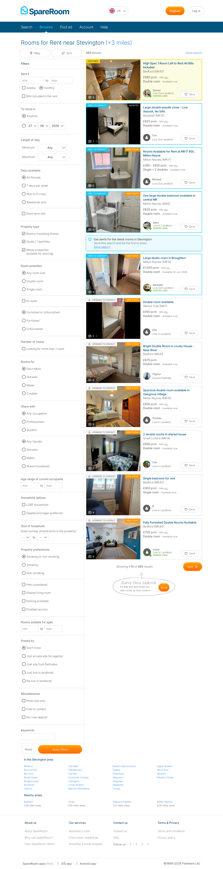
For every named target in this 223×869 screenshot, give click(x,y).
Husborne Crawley (78, 777)
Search (26, 27)
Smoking (32, 565)
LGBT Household (37, 505)
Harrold (72, 773)
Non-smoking (35, 573)
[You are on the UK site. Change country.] (118, 11)
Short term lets (35, 213)
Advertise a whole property (86, 844)
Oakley (116, 769)
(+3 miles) (119, 42)
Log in (196, 11)
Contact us (120, 831)
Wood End (162, 769)
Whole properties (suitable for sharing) (39, 251)
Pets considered (36, 584)
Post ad (66, 27)
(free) (38, 863)
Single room (34, 289)
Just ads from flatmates (42, 664)
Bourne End (30, 769)
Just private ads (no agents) (45, 656)
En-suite (31, 301)
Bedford (28, 766)
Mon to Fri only (36, 194)
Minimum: (28, 147)
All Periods (34, 177)
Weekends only (36, 202)
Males (30, 385)
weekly (31, 88)
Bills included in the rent (41, 96)
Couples (32, 393)
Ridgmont (118, 777)
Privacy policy (166, 837)
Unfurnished (35, 329)
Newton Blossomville (124, 766)
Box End (28, 773)
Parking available (37, 601)
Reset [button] (28, 749)
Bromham (29, 784)
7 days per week (37, 185)
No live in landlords (39, 681)
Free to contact (36, 709)
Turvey (116, 788)
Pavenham (118, 773)
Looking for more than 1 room (45, 349)
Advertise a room (79, 831)
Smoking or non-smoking (43, 556)
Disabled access (37, 609)
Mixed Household (38, 466)
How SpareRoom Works (40, 844)
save (164, 587)
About (36, 831)
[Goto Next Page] (192, 566)
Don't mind (34, 648)
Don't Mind (34, 369)
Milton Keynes (164, 801)
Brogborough (31, 781)
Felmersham (75, 769)
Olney (71, 801)
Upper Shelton (165, 766)
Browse (46, 27)
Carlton (28, 788)
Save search (194, 53)
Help (104, 27)
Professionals (35, 422)
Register (175, 11)
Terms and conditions (171, 831)
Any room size (36, 273)
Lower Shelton (76, 784)
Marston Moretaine (78, 788)
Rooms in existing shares (42, 233)
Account (86, 27)
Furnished (33, 320)
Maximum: (29, 157)
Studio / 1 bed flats (38, 241)
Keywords (27, 730)
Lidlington (73, 781)
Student (32, 430)
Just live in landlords (40, 672)
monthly (49, 88)
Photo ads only (35, 701)
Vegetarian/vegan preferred (44, 513)
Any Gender (34, 441)
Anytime (32, 116)
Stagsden (118, 781)
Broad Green (31, 777)
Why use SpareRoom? (39, 837)
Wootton (161, 773)
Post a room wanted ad (83, 837)
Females (32, 377)
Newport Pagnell (122, 801)
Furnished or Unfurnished (43, 312)
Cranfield (73, 766)
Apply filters (60, 749)
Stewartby (118, 784)
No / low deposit (36, 717)
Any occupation (37, 413)
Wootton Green (165, 777)
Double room (35, 281)
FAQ (116, 837)
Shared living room (38, 593)
